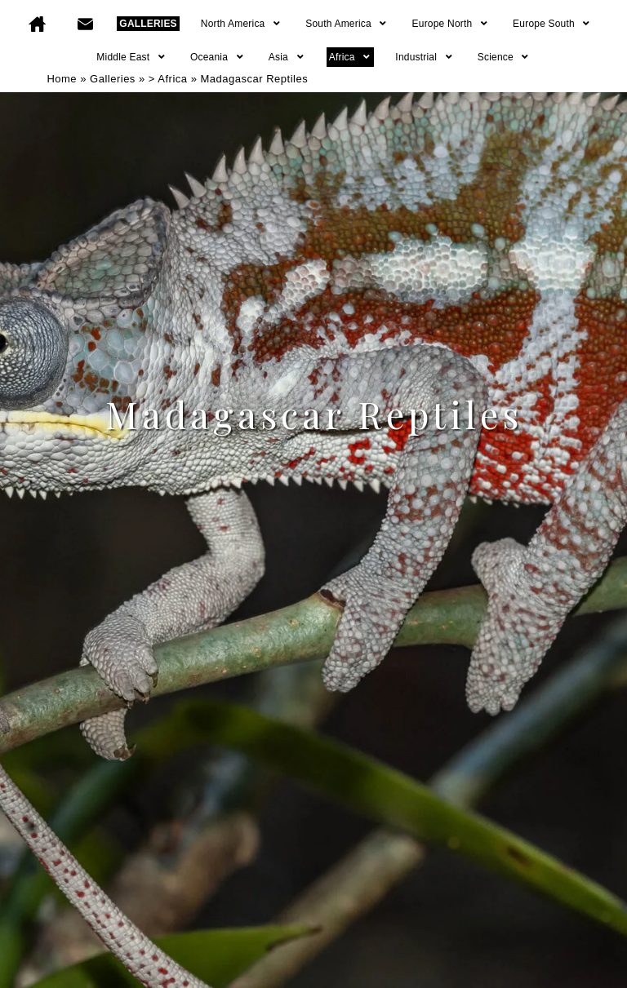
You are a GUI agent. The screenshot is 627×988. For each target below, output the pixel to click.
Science (504, 57)
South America (346, 23)
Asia (287, 57)
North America (241, 23)
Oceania (217, 57)
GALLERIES (147, 23)
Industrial (424, 57)
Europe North (451, 23)
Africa (350, 57)
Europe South (552, 23)
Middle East (131, 57)
